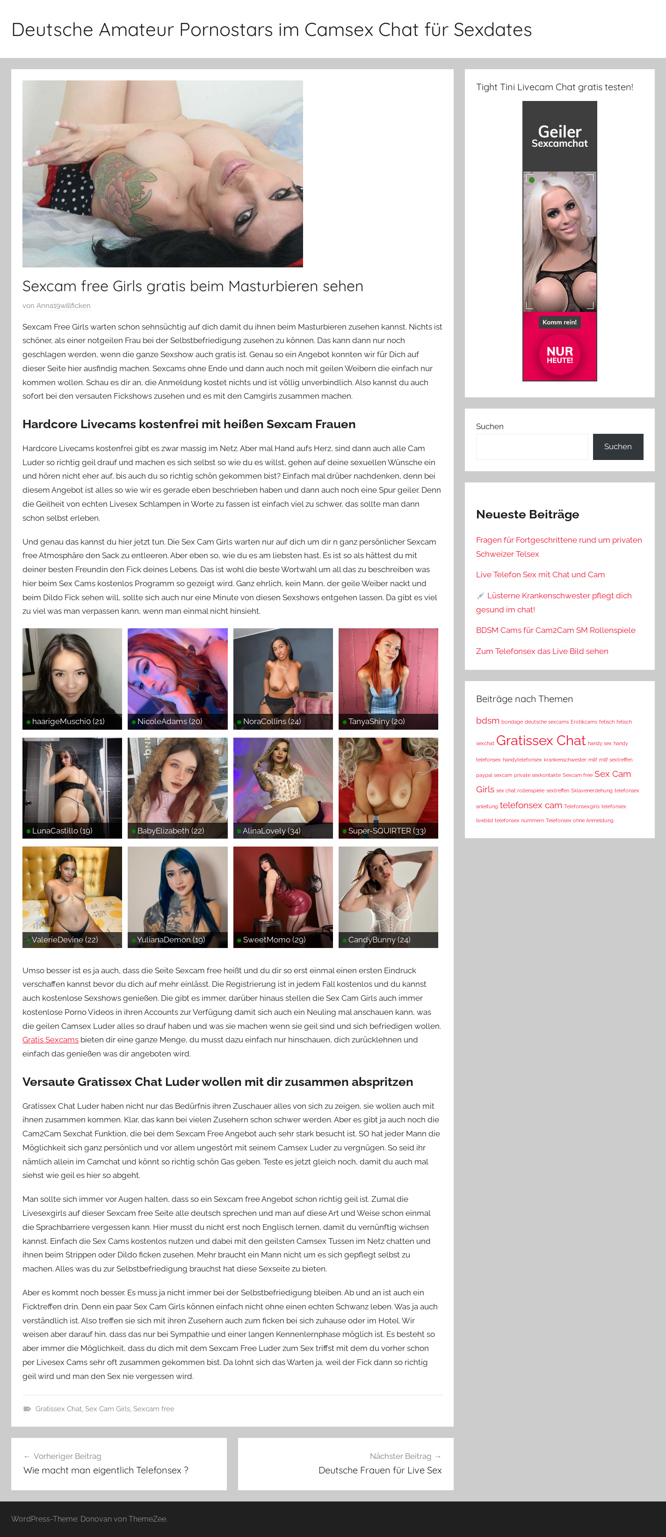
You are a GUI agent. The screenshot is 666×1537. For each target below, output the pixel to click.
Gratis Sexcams (50, 1039)
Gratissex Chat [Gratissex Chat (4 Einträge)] (541, 740)
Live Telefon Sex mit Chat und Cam (540, 574)
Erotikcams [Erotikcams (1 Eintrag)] (584, 722)
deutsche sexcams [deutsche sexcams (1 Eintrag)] (547, 722)
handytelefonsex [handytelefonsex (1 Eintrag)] (522, 759)
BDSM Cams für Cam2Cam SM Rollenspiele (556, 630)
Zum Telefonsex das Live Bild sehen (542, 651)
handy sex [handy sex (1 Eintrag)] (600, 743)
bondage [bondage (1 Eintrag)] (512, 722)
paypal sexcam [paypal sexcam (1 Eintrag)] (494, 775)
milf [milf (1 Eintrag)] (592, 759)
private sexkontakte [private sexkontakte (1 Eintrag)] (537, 775)
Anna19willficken (63, 306)
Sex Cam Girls (107, 1409)
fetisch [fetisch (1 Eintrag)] (607, 722)
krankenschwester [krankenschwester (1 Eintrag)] (565, 759)
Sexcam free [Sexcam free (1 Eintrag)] (578, 775)
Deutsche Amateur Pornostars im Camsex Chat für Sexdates (271, 29)
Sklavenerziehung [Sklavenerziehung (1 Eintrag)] (592, 790)
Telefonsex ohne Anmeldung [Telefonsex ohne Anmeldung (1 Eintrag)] (580, 820)
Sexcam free (153, 1409)
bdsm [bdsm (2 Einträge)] (488, 720)
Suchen (490, 426)
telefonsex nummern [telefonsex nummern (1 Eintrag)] (519, 820)
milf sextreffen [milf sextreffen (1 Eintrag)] (615, 759)
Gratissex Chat (59, 1409)
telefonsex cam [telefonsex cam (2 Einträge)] (531, 805)
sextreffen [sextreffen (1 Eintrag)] (557, 790)
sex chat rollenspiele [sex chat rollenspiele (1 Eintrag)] (520, 790)
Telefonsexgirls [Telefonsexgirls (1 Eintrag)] (582, 806)
